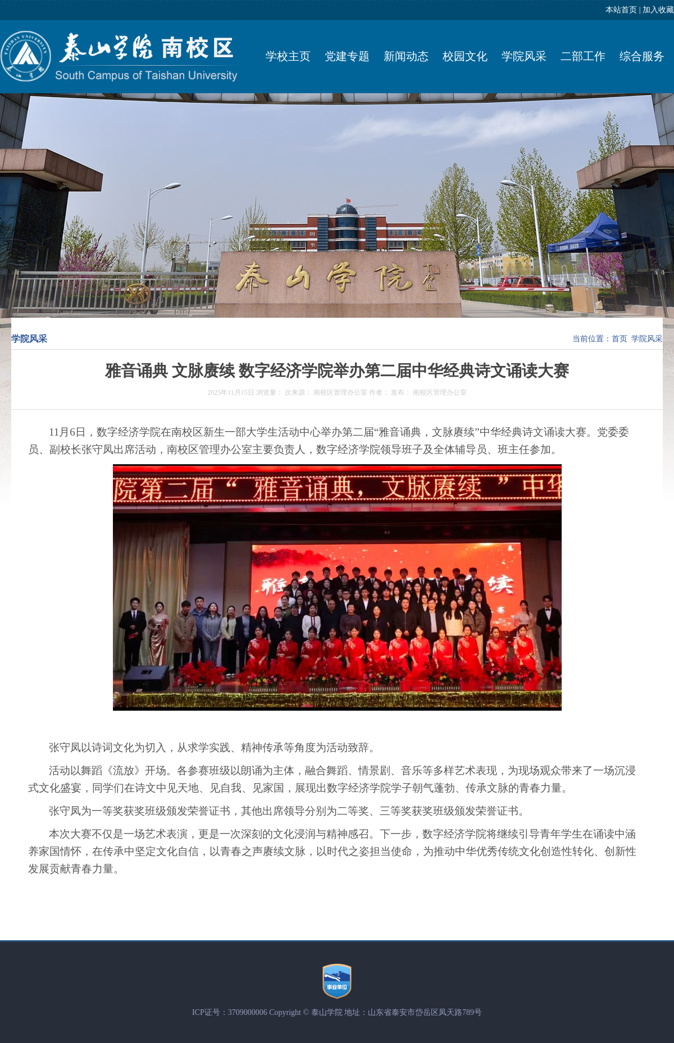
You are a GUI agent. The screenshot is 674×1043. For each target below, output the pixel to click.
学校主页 (288, 56)
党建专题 (347, 56)
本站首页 (621, 10)
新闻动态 (406, 56)
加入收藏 (658, 10)
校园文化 (465, 56)
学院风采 (524, 56)
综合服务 (642, 56)
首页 (619, 339)
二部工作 (583, 56)
